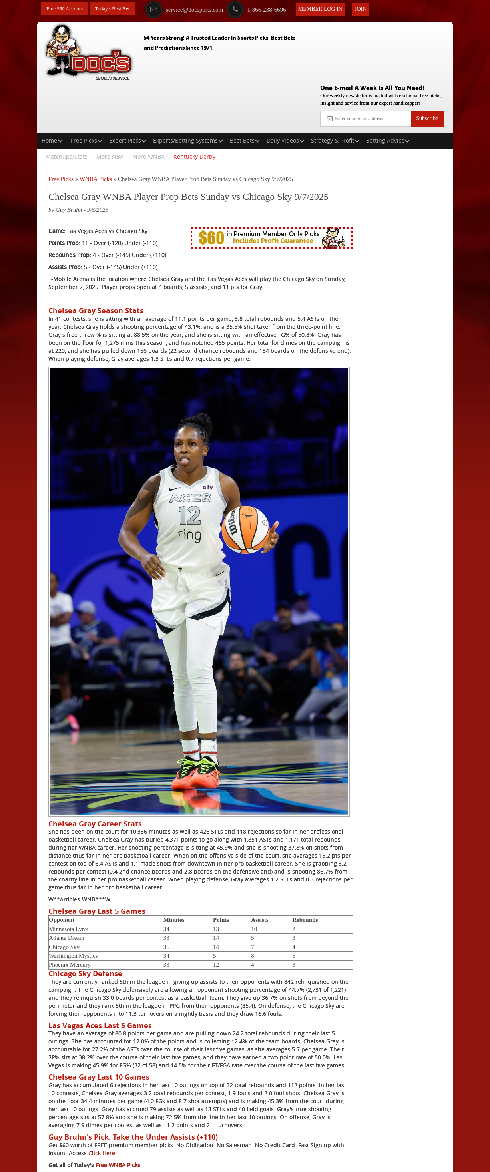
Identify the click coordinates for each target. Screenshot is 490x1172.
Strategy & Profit (335, 89)
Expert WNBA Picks (121, 1134)
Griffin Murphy (390, 201)
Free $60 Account (66, 9)
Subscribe (427, 61)
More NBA (109, 105)
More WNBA (148, 105)
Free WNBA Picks (118, 1122)
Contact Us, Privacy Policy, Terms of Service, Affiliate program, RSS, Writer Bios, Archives (290, 1161)
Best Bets (245, 89)
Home (52, 89)
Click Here (149, 1110)
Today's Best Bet (116, 9)
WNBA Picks (96, 128)
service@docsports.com (196, 9)
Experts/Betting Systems (188, 89)
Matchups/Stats (67, 105)
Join (372, 9)
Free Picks (86, 89)
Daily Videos (285, 89)
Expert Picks (127, 89)
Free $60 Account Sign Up (383, 284)
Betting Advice (388, 89)
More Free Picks (418, 147)
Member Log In (332, 9)
